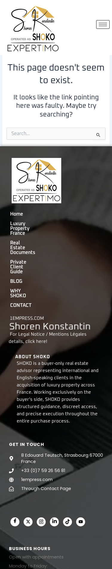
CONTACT (57, 248)
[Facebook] (14, 464)
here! (41, 284)
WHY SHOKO (24, 248)
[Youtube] (80, 464)
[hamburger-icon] (103, 24)
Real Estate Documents (36, 228)
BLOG (69, 238)
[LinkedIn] (54, 464)
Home (16, 219)
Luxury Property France (58, 219)
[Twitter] (28, 464)
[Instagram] (41, 464)
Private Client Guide (32, 238)
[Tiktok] (67, 464)
